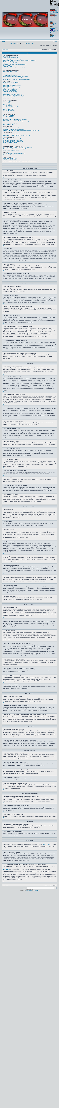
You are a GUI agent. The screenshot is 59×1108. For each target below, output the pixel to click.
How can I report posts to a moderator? (12, 94)
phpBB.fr (37, 890)
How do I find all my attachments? (11, 155)
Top (3, 177)
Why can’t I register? (8, 66)
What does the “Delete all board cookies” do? (14, 68)
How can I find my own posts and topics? (13, 144)
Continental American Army (54, 28)
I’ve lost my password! (8, 61)
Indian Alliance (53, 36)
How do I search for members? (10, 142)
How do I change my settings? (10, 71)
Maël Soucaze (29, 890)
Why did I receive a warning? (10, 93)
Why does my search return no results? (12, 140)
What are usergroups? (8, 118)
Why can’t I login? (7, 56)
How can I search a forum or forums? (12, 139)
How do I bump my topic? (9, 98)
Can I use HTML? (7, 103)
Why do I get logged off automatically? (12, 59)
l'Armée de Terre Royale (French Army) (54, 31)
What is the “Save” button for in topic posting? (14, 95)
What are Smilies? (7, 104)
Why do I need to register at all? (10, 57)
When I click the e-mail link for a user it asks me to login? (16, 79)
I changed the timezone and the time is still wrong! (15, 74)
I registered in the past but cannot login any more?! (15, 64)
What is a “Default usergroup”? (10, 123)
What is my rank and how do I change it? (13, 78)
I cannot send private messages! (11, 128)
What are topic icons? (8, 112)
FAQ (54, 17)
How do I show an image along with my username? (15, 76)
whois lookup (6, 869)
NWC (11, 43)
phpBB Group (46, 844)
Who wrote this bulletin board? (10, 158)
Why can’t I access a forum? (10, 90)
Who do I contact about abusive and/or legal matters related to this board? (21, 161)
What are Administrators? (9, 115)
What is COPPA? (7, 65)
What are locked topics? (8, 110)
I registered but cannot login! (10, 63)
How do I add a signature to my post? (12, 85)
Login (4, 41)
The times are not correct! (9, 72)
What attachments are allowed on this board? (14, 153)
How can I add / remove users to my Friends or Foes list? (17, 135)
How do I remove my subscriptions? (11, 150)
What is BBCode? (7, 101)
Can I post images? (7, 105)
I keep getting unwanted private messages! (13, 129)
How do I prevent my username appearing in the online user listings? (19, 60)
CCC (33, 43)
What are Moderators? (8, 116)
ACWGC (14, 43)
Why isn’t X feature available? (10, 159)
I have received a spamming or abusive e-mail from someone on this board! (21, 130)
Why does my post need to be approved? (13, 96)
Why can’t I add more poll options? (11, 88)
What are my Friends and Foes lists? (12, 134)
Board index (5, 49)
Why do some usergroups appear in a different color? (16, 121)
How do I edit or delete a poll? (10, 89)
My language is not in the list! (10, 75)
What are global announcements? (11, 106)
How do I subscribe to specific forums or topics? (14, 148)
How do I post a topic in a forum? (11, 82)
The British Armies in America (54, 24)
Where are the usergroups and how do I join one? (15, 119)
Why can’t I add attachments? (10, 91)
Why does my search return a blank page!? (13, 141)
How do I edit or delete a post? (10, 84)
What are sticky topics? (8, 109)
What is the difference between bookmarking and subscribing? (18, 147)
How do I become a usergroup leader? (12, 120)
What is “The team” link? (9, 124)
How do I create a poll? (8, 86)
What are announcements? (9, 108)
